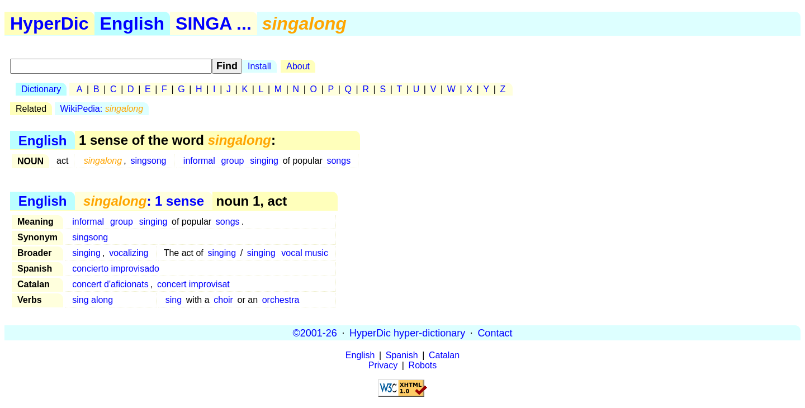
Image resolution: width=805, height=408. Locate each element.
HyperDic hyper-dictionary (407, 332)
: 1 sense (143, 200)
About (298, 66)
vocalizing (128, 253)
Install (259, 66)
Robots (423, 365)
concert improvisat (193, 284)
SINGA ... (214, 23)
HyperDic (49, 23)
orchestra (281, 300)
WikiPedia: (102, 108)
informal (199, 160)
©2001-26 (315, 332)
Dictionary (41, 89)
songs (338, 160)
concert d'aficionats (110, 284)
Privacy (382, 365)
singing (264, 160)
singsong (148, 160)
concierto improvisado (115, 268)
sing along (92, 300)
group (232, 160)
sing (173, 300)
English (132, 23)
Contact (494, 332)
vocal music (304, 253)
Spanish (402, 355)
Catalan (444, 355)
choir (223, 300)
